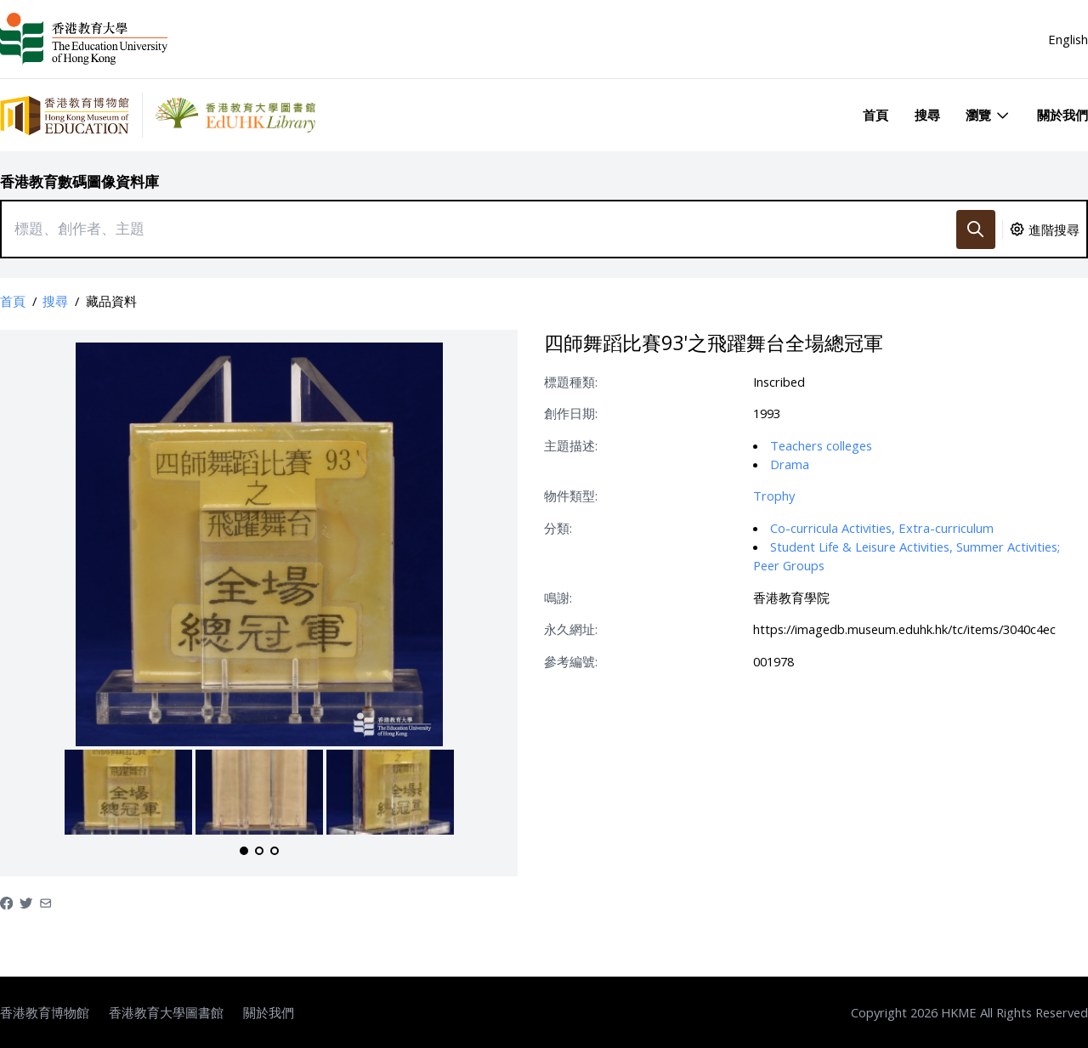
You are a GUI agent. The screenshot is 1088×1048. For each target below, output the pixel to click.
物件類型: (571, 495)
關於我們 (1062, 114)
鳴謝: (558, 597)
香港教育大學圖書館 (166, 1012)
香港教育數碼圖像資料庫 (79, 181)
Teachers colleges (821, 445)
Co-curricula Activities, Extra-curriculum (882, 527)
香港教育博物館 (44, 1012)
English (1068, 39)
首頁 (875, 114)
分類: (558, 527)
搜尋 (927, 114)
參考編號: (571, 661)
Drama (789, 464)
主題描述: (571, 445)
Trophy (774, 495)
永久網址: (571, 628)
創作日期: (571, 413)
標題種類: (571, 381)
